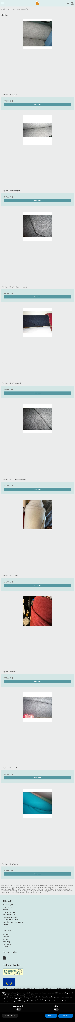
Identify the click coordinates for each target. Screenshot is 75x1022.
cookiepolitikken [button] (31, 995)
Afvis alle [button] (51, 1016)
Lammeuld (6, 939)
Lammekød (6, 934)
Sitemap (5, 924)
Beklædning (6, 941)
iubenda (71, 1020)
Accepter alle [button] (65, 1016)
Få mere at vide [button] (10, 1016)
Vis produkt (37, 104)
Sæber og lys (7, 944)
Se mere (5, 946)
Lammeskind (6, 937)
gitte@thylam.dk (12, 917)
